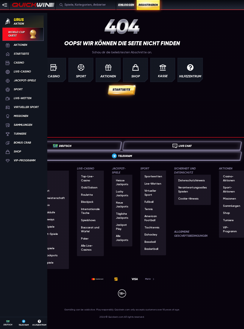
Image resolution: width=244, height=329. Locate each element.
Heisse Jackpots (122, 182)
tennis (148, 209)
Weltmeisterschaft (52, 198)
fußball (149, 202)
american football (150, 218)
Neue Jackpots (122, 204)
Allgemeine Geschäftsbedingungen (190, 234)
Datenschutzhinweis (191, 180)
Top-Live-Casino (87, 178)
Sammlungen (231, 206)
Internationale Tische (90, 211)
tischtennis (151, 227)
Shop (226, 213)
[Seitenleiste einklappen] (5, 5)
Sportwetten (153, 176)
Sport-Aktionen (229, 189)
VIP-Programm (230, 229)
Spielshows (88, 220)
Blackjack (87, 202)
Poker (84, 238)
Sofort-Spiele (49, 234)
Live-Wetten (152, 183)
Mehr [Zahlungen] (150, 278)
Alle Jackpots (49, 255)
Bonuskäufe (47, 212)
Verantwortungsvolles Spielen (192, 189)
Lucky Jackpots (122, 193)
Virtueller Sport (150, 192)
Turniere (228, 220)
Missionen (229, 198)
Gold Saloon (89, 187)
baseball (150, 242)
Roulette (87, 194)
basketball (151, 249)
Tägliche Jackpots (122, 215)
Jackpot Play (121, 227)
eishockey (150, 234)
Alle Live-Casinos (87, 247)
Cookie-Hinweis (188, 198)
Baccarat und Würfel (90, 229)
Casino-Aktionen (229, 178)
